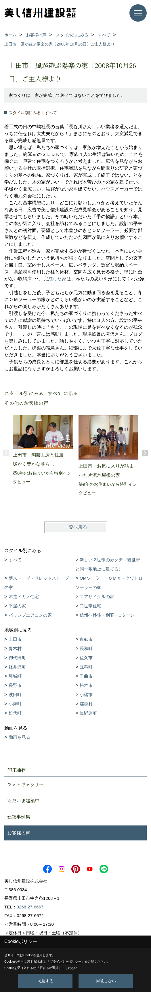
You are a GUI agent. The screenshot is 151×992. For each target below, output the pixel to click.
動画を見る (19, 737)
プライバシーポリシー (65, 961)
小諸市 (86, 694)
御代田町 (17, 657)
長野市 (15, 685)
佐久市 (86, 657)
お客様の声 (18, 832)
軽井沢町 (17, 666)
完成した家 (54, 278)
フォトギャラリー (25, 784)
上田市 (15, 639)
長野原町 (88, 713)
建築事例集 (18, 816)
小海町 (15, 703)
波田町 (15, 694)
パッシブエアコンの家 (30, 615)
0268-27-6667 (30, 906)
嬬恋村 (86, 703)
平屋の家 (17, 605)
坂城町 (15, 676)
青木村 (15, 648)
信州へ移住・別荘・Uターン (107, 615)
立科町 (86, 666)
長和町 (86, 648)
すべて (15, 559)
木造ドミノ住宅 (24, 596)
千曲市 (86, 676)
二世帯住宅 (90, 605)
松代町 (15, 713)
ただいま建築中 (23, 800)
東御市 (86, 639)
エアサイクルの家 (97, 596)
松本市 (86, 685)
